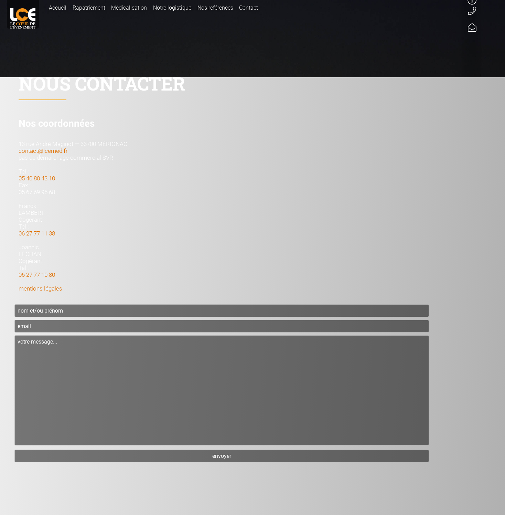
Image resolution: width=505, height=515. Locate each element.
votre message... (221, 390)
